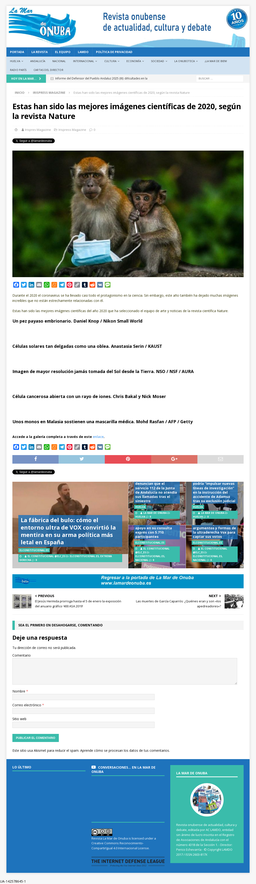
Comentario (21, 655)
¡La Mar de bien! (216, 61)
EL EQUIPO (62, 52)
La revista (39, 52)
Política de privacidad (114, 52)
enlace (98, 436)
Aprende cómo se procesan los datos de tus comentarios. (125, 750)
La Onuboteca (184, 61)
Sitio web (19, 719)
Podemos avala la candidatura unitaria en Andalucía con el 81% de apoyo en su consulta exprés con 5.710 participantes (156, 526)
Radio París (18, 70)
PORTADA (17, 52)
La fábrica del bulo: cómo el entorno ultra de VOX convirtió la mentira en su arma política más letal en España (68, 531)
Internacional (83, 61)
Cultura (110, 61)
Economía (133, 61)
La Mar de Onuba (155, 513)
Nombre (19, 691)
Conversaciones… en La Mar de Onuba (123, 769)
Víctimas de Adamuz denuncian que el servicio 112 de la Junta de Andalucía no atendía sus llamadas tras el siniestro (156, 490)
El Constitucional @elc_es (46, 556)
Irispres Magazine (38, 130)
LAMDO (83, 52)
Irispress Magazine (72, 130)
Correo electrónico (27, 705)
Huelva (15, 61)
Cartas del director (48, 70)
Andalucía (37, 61)
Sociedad (157, 61)
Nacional (59, 61)
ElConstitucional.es (84, 556)
